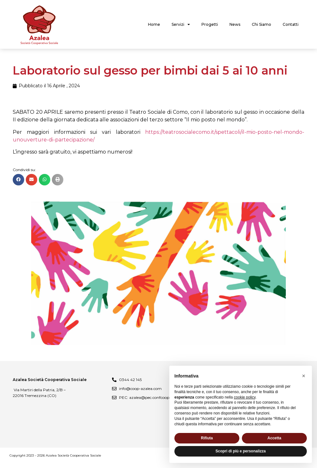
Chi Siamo (261, 24)
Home (154, 24)
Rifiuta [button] (207, 438)
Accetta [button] (274, 438)
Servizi (181, 24)
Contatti (291, 24)
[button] (18, 179)
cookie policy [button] (245, 397)
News (234, 24)
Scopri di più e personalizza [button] (240, 451)
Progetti (209, 24)
